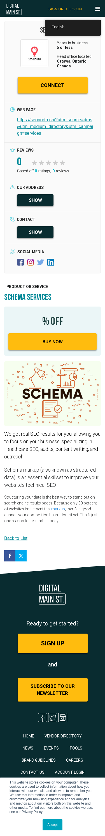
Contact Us (32, 772)
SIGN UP (55, 9)
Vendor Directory (63, 736)
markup (58, 508)
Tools (75, 748)
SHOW (35, 200)
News (28, 748)
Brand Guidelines (39, 760)
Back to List (15, 538)
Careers (74, 760)
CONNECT (52, 85)
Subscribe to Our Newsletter (53, 689)
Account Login (70, 772)
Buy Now (53, 341)
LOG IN (75, 9)
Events (51, 748)
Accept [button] (52, 825)
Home (28, 736)
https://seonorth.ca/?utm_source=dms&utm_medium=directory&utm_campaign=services (55, 126)
